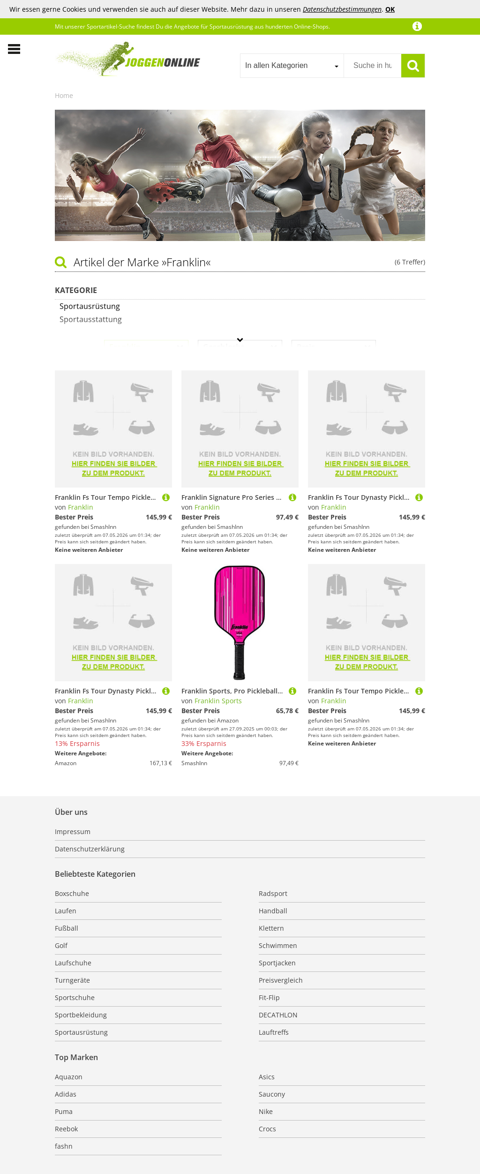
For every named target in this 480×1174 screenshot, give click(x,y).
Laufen (65, 910)
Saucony (272, 1094)
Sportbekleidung (81, 1014)
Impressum (72, 831)
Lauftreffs (274, 1032)
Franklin (80, 507)
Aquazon (68, 1076)
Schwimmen (278, 945)
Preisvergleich (281, 980)
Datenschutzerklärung (90, 848)
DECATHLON (278, 1014)
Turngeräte (72, 980)
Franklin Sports (218, 700)
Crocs (267, 1128)
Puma (64, 1111)
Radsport (273, 893)
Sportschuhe (75, 997)
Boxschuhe (72, 893)
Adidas (65, 1094)
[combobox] (292, 65)
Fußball (66, 928)
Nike (266, 1111)
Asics (267, 1076)
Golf (61, 945)
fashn (64, 1146)
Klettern (271, 928)
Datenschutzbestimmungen (342, 9)
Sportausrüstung (81, 1032)
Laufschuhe (73, 962)
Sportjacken (277, 962)
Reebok (66, 1128)
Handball (273, 910)
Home (64, 95)
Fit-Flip (269, 997)
